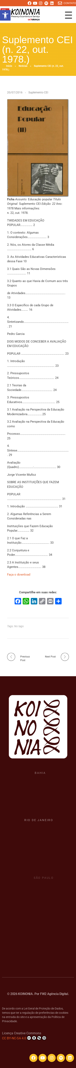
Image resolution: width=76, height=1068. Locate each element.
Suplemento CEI (38, 92)
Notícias (23, 66)
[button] (5, 15)
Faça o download (18, 574)
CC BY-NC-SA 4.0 (24, 1038)
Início (9, 66)
